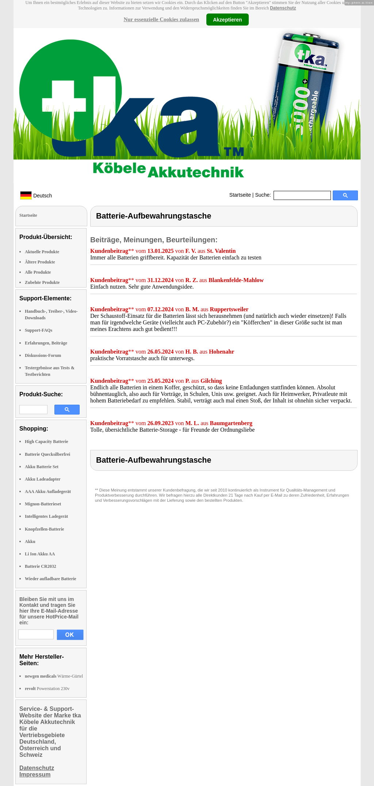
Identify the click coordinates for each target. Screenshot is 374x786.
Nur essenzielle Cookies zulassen (161, 19)
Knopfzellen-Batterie (44, 529)
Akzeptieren (227, 19)
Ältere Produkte (40, 262)
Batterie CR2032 (40, 566)
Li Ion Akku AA (40, 553)
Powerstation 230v (47, 688)
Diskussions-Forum (43, 355)
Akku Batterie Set (41, 466)
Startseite (240, 195)
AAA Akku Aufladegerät (48, 491)
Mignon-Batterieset (43, 503)
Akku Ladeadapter (43, 479)
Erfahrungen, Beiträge (46, 343)
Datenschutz (283, 8)
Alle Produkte (38, 272)
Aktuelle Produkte (42, 251)
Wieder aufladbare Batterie (50, 578)
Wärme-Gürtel (54, 676)
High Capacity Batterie (46, 441)
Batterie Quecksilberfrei (47, 454)
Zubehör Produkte (42, 282)
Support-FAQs (38, 330)
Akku (30, 541)
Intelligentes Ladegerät (46, 516)
